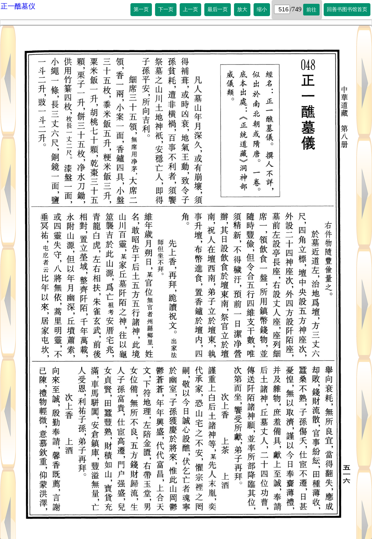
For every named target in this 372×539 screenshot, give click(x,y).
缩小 (262, 9)
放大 (242, 9)
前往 (311, 9)
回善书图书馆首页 (347, 9)
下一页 (165, 9)
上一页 (190, 9)
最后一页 (217, 9)
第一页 (141, 9)
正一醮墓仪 (18, 6)
